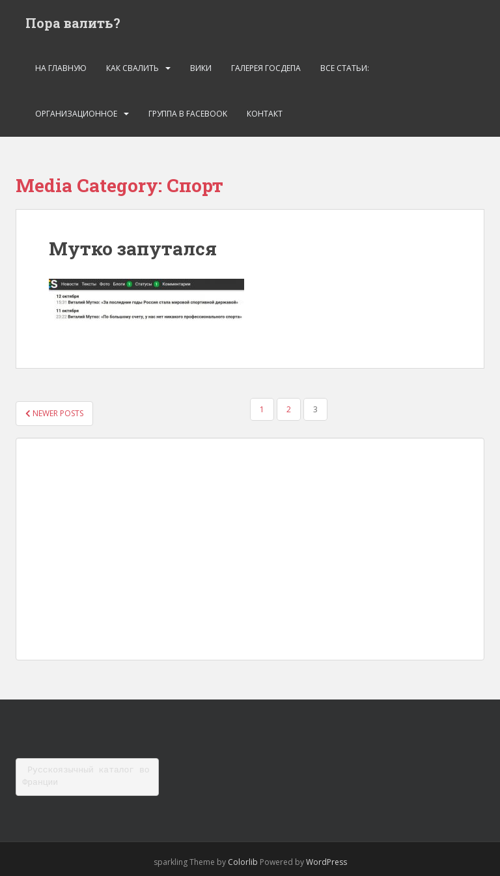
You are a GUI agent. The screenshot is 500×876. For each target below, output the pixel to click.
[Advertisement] (250, 549)
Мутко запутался (133, 248)
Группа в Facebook (187, 113)
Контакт (265, 113)
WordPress (326, 862)
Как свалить (132, 68)
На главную (61, 68)
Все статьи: (344, 68)
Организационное (76, 113)
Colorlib (243, 862)
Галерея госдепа (266, 68)
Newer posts (54, 413)
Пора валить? (72, 22)
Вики (201, 68)
